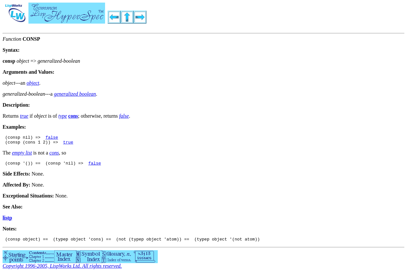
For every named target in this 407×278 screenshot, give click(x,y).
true (68, 144)
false (52, 138)
